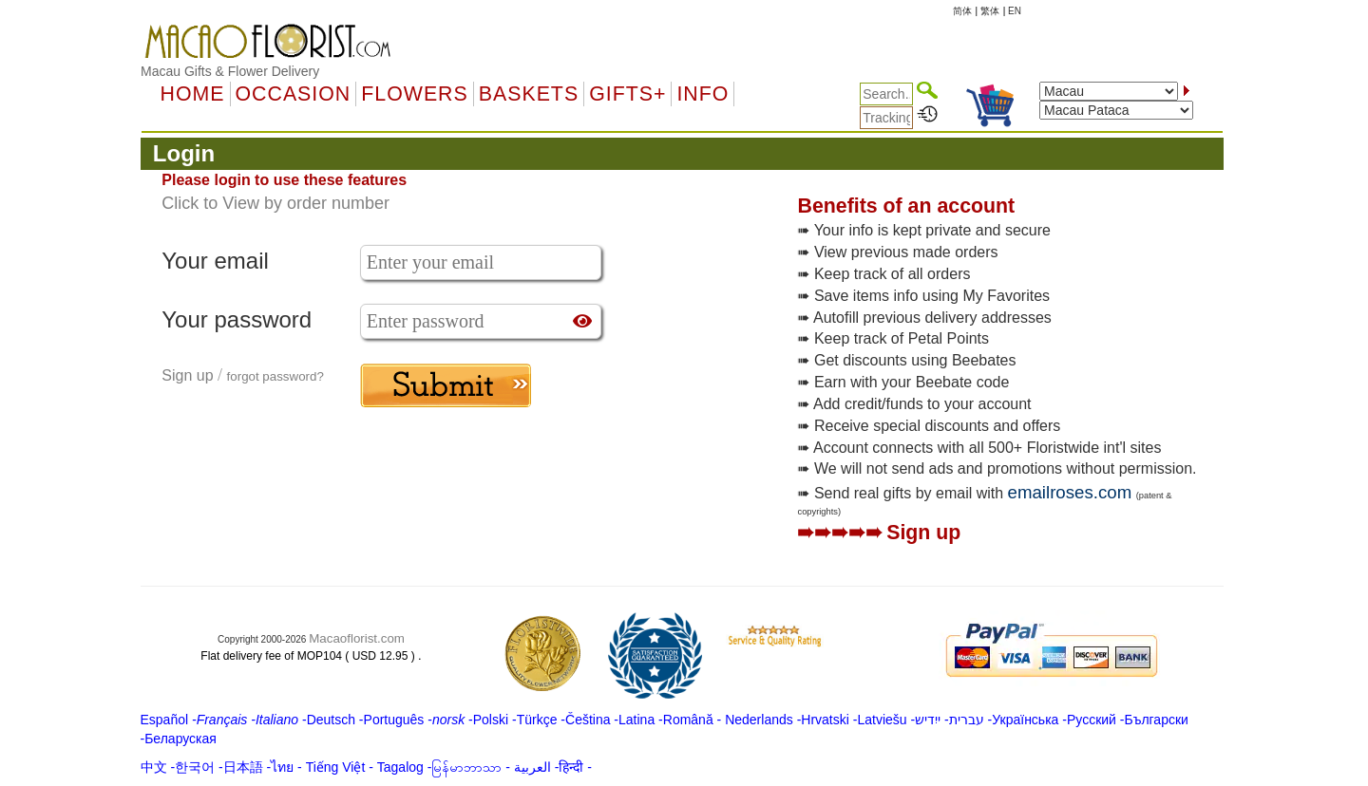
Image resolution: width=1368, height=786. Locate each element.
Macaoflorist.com (357, 638)
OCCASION (294, 94)
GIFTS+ (627, 94)
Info (702, 94)
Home (193, 94)
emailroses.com (1070, 492)
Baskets (529, 94)
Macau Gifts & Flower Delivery (230, 71)
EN (1014, 11)
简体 (962, 11)
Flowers (414, 94)
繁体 (989, 11)
